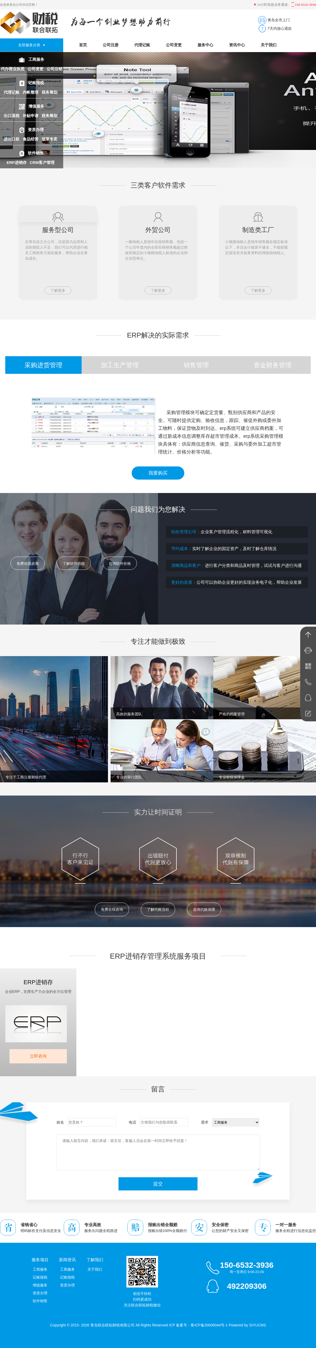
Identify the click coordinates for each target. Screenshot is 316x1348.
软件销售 (36, 153)
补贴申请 (31, 115)
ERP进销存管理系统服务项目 (158, 956)
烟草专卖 (50, 139)
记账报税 (36, 83)
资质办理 (36, 129)
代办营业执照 (13, 69)
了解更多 (58, 290)
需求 (204, 1122)
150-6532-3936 (247, 1265)
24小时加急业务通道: (272, 5)
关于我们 (268, 45)
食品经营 (31, 139)
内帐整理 (31, 92)
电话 (132, 1122)
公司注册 (110, 45)
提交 (158, 1183)
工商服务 (36, 59)
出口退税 (12, 115)
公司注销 (54, 69)
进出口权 (12, 139)
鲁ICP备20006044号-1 (209, 1325)
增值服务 (36, 106)
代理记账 (12, 92)
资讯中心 (237, 45)
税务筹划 (50, 92)
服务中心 (205, 45)
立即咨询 (38, 1056)
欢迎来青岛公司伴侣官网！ (19, 5)
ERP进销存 (17, 162)
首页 (83, 45)
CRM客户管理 (43, 162)
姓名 (60, 1122)
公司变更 (36, 69)
